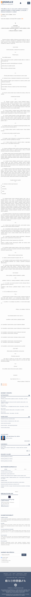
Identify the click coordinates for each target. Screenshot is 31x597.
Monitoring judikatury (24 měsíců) (6, 456)
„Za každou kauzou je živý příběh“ (7, 471)
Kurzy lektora (9, 438)
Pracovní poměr (4, 535)
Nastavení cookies (22, 577)
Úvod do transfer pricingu (5, 427)
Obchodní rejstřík (4, 557)
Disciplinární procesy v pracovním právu (8, 418)
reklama (14, 573)
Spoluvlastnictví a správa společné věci (7, 473)
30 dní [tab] (25, 469)
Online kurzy (15, 416)
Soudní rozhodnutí (7, 515)
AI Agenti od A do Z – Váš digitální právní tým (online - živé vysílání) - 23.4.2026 (15, 406)
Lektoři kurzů (4, 434)
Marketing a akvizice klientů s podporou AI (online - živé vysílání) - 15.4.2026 (15, 398)
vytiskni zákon (4, 385)
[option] (15, 438)
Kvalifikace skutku (4, 480)
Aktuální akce (15, 395)
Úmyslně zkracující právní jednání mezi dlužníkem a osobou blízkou (12, 482)
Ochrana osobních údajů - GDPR (11, 577)
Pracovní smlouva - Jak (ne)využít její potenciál (9, 425)
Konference (15, 444)
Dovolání (2, 523)
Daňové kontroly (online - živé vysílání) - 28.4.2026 (15, 413)
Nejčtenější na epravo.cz (9, 466)
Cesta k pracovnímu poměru (6, 423)
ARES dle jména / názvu (6, 560)
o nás (10, 573)
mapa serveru (6, 573)
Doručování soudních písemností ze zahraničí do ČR (10, 484)
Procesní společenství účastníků (7, 529)
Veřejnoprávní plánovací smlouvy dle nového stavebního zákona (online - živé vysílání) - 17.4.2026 (15, 401)
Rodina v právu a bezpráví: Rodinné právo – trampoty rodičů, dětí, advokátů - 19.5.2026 (15, 447)
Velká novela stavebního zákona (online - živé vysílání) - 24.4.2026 (15, 409)
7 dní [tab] (15, 469)
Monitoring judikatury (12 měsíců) (6, 458)
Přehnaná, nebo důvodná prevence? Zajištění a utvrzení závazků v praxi (13, 475)
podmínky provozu (20, 573)
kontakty (25, 573)
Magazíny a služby (15, 454)
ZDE (22, 18)
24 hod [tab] (5, 469)
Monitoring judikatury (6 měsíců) (6, 460)
